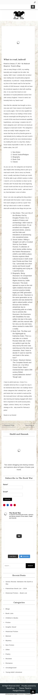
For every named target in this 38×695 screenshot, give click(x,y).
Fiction (8, 622)
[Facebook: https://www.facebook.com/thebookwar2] (8, 505)
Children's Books (12, 618)
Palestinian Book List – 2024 (16, 588)
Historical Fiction (12, 631)
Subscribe (25, 556)
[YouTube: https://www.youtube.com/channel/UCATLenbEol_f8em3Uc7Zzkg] (15, 505)
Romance (9, 663)
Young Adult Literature (14, 672)
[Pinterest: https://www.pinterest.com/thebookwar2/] (4, 505)
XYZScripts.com (29, 694)
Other (8, 649)
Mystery (8, 640)
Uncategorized (11, 667)
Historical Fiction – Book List (16, 593)
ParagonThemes (19, 690)
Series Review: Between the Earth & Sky (19, 583)
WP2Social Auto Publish (11, 694)
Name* (13, 486)
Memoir (8, 636)
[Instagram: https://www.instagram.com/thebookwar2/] (11, 505)
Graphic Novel (11, 627)
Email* (13, 493)
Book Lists (9, 613)
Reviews (9, 658)
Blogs (18, 66)
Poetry (8, 654)
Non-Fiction (10, 645)
